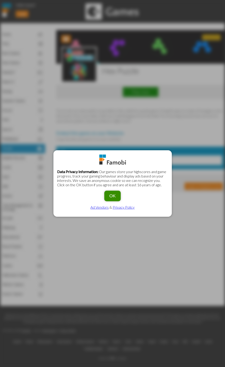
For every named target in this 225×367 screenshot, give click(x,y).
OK (112, 195)
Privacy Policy (124, 207)
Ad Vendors (99, 207)
